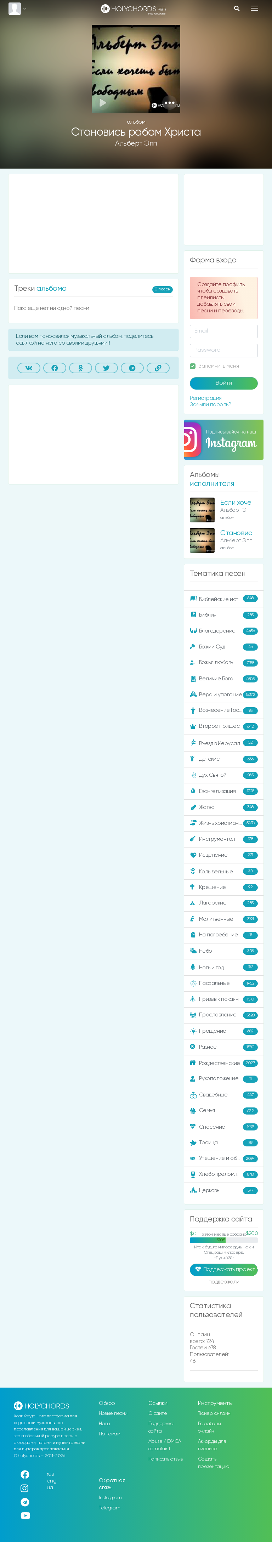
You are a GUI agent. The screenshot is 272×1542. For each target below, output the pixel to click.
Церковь (224, 1190)
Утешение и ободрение (224, 1158)
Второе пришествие (224, 726)
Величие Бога (224, 678)
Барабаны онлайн (209, 1427)
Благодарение (224, 631)
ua (50, 1487)
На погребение (224, 935)
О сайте (157, 1413)
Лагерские (224, 903)
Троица (224, 1142)
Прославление (224, 1015)
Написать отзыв (165, 1459)
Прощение (224, 1031)
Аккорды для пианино (212, 1445)
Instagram (110, 1497)
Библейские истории (224, 599)
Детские (224, 759)
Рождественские (224, 1063)
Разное (224, 1047)
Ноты (104, 1423)
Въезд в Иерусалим (224, 743)
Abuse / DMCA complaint (164, 1445)
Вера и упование (224, 694)
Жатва (224, 807)
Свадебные (224, 1095)
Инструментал (224, 839)
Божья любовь (224, 663)
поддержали (224, 1282)
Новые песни (113, 1413)
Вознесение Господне (224, 710)
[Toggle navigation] (254, 8)
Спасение (224, 1126)
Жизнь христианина (224, 823)
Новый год (224, 967)
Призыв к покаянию (224, 999)
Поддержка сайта (161, 1427)
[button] (169, 102)
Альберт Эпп (136, 143)
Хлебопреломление (224, 1174)
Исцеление (224, 855)
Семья (224, 1111)
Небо (224, 951)
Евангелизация (224, 791)
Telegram (109, 1508)
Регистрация (206, 398)
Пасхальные (224, 983)
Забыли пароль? (210, 404)
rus (50, 1474)
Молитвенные (224, 919)
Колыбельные (224, 871)
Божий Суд (224, 647)
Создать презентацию (213, 1463)
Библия (224, 615)
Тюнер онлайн (214, 1413)
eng (52, 1481)
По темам (109, 1434)
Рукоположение (224, 1079)
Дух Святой (224, 775)
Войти (224, 383)
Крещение (224, 887)
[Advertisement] (93, 223)
